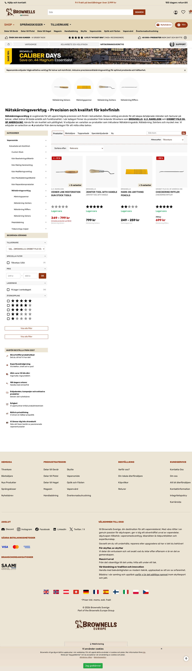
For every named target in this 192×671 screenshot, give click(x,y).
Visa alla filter (26, 328)
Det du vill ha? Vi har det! (20, 357)
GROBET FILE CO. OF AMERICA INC (169, 189)
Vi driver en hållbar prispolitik (22, 415)
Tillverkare (60, 24)
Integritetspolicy (178, 495)
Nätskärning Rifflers (162, 223)
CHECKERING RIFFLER (168, 192)
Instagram (24, 529)
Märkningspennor (126, 223)
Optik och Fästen (112, 31)
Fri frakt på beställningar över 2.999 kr (95, 2)
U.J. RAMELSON (153, 119)
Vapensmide (95, 31)
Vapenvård (128, 31)
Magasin (58, 31)
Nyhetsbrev (7, 495)
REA (183, 25)
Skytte (84, 31)
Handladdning (71, 31)
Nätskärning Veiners (57, 223)
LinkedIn (59, 529)
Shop (8, 24)
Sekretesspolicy (100, 657)
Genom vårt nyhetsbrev (20, 397)
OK (42, 275)
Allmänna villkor (86, 657)
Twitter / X (77, 529)
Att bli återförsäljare (180, 482)
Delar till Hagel (44, 31)
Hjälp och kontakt (15, 2)
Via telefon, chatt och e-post (22, 366)
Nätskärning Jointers (93, 223)
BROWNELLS (136, 119)
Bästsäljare (7, 476)
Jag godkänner (93, 665)
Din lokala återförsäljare (130, 476)
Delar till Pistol (28, 31)
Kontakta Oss (177, 469)
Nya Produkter (8, 482)
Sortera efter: (60, 148)
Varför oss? (124, 469)
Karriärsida (175, 502)
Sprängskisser (31, 24)
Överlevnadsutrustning (147, 31)
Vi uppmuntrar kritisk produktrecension (26, 406)
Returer (122, 489)
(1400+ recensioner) (104, 38)
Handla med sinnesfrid (19, 385)
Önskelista (184, 12)
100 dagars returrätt (176, 2)
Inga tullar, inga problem (20, 376)
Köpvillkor (123, 482)
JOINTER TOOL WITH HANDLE (101, 192)
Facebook (42, 529)
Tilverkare (6, 469)
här (144, 652)
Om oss (173, 476)
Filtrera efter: (156, 140)
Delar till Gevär (11, 31)
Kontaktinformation (180, 489)
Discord (7, 529)
